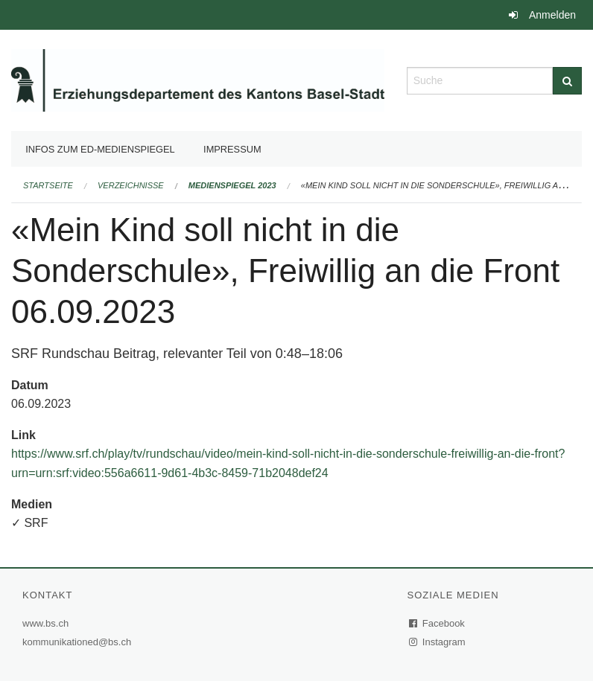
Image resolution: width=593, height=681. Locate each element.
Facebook (437, 623)
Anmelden (552, 15)
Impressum (232, 149)
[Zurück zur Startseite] (197, 79)
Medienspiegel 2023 (232, 185)
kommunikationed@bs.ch (76, 642)
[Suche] (567, 81)
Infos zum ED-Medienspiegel (100, 149)
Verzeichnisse (131, 185)
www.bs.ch (47, 623)
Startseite (48, 185)
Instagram (438, 642)
